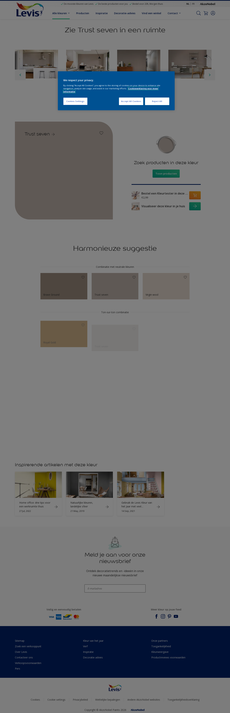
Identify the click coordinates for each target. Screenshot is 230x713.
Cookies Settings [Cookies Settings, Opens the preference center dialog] (75, 101)
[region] (116, 90)
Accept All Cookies (131, 101)
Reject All (157, 101)
